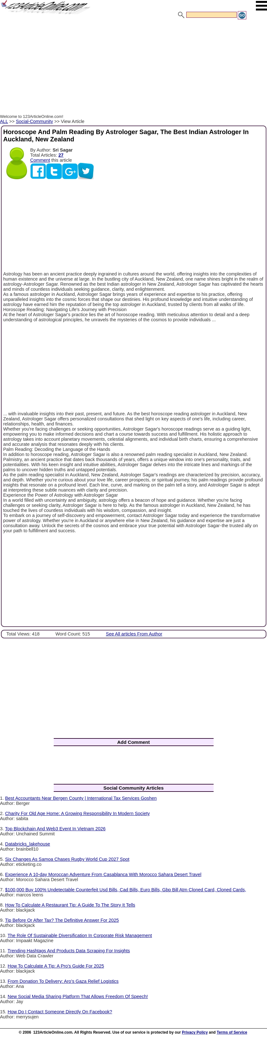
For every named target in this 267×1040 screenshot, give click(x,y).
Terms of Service (232, 1032)
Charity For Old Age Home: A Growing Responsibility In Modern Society (77, 813)
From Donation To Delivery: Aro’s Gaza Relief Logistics (63, 981)
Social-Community (34, 121)
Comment (40, 160)
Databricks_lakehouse (27, 843)
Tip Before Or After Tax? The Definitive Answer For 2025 (62, 920)
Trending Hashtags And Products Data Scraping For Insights (69, 950)
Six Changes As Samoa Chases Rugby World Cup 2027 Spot (67, 859)
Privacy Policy (195, 1032)
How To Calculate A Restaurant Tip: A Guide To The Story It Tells (70, 904)
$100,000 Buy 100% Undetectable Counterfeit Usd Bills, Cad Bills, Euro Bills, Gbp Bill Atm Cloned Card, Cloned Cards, (125, 889)
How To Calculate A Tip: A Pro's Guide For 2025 (56, 966)
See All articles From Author (134, 633)
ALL (4, 121)
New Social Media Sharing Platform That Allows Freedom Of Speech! (78, 996)
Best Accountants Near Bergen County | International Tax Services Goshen (81, 798)
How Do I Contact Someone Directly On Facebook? (60, 1011)
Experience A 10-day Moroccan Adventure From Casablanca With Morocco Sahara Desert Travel (103, 874)
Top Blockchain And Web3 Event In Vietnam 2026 (55, 828)
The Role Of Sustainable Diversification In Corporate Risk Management (80, 935)
